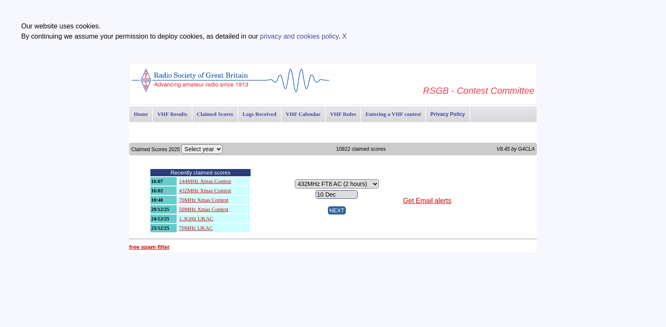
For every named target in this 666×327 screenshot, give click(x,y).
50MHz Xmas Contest (203, 209)
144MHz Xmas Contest (205, 181)
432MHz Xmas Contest (205, 190)
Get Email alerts (427, 200)
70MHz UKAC (196, 228)
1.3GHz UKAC (196, 218)
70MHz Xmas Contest (203, 200)
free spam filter (149, 247)
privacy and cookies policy (299, 36)
